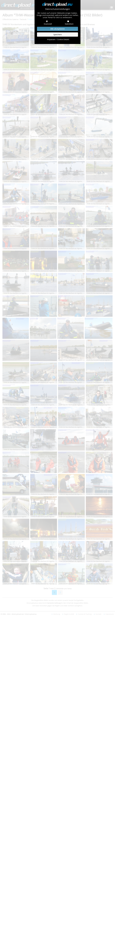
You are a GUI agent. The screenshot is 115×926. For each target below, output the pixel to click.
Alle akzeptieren (57, 29)
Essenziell (48, 24)
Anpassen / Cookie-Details (58, 39)
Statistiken (69, 24)
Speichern (57, 34)
